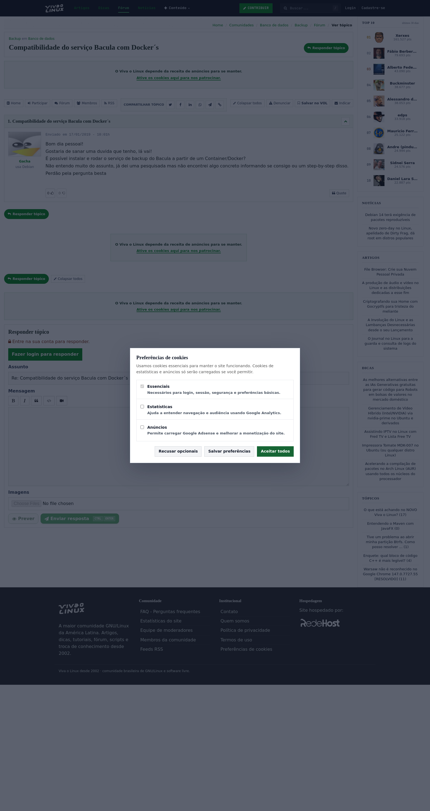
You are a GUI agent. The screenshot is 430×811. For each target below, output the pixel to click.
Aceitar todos (275, 451)
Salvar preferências (229, 451)
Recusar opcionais (178, 451)
